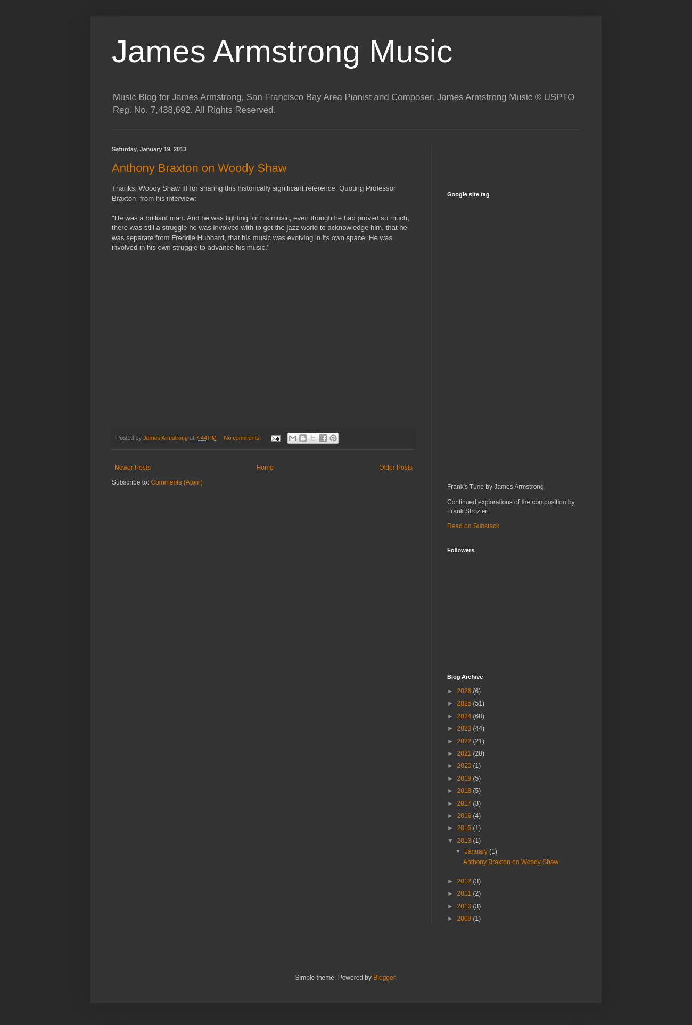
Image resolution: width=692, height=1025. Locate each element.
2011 (465, 893)
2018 (465, 790)
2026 (465, 691)
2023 (465, 728)
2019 (465, 778)
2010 (465, 906)
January (477, 851)
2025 (465, 703)
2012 (465, 881)
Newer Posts (132, 467)
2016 (465, 815)
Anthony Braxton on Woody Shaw (199, 168)
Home (265, 467)
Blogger (384, 977)
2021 (465, 753)
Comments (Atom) (176, 482)
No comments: (243, 437)
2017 (465, 803)
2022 (465, 741)
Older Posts (396, 467)
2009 (465, 918)
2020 (465, 765)
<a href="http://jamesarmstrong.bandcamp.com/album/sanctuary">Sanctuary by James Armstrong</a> (540, 339)
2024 (465, 716)
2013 (465, 840)
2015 (465, 828)
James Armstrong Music (282, 51)
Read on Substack (473, 526)
